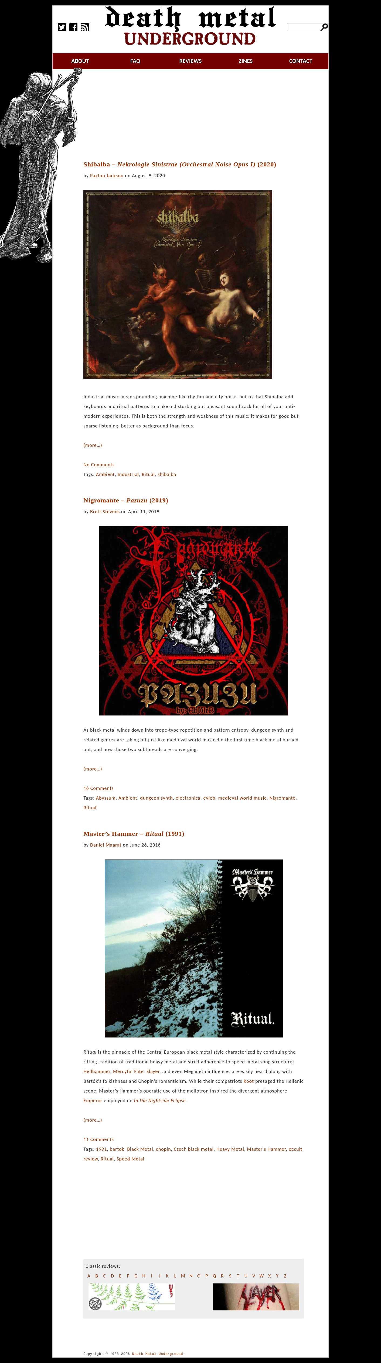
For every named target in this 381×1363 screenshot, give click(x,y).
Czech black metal (193, 1149)
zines (246, 60)
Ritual (148, 474)
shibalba (167, 474)
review (90, 1159)
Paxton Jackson (107, 176)
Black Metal (140, 1149)
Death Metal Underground (157, 1354)
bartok (117, 1149)
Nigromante (282, 798)
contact (300, 60)
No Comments (98, 465)
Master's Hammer (266, 1149)
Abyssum (106, 798)
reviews (190, 60)
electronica (188, 798)
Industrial (128, 474)
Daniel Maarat (105, 845)
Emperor (92, 1101)
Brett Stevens (105, 512)
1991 (101, 1149)
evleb (209, 798)
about (80, 60)
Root (249, 1081)
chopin (163, 1149)
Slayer (153, 1071)
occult (295, 1149)
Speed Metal (130, 1159)
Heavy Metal (230, 1149)
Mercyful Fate (128, 1071)
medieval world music (242, 798)
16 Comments (98, 788)
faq (135, 60)
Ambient (105, 474)
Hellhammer (96, 1071)
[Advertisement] (197, 115)
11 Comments (98, 1139)
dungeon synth (156, 798)
